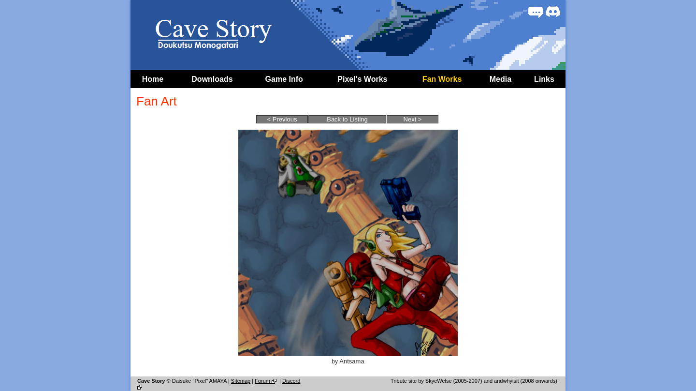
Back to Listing (347, 119)
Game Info (284, 79)
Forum (266, 381)
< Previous (282, 119)
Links (544, 79)
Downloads (211, 79)
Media (500, 79)
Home (152, 79)
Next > (413, 119)
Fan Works (442, 79)
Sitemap (240, 381)
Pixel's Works (362, 79)
